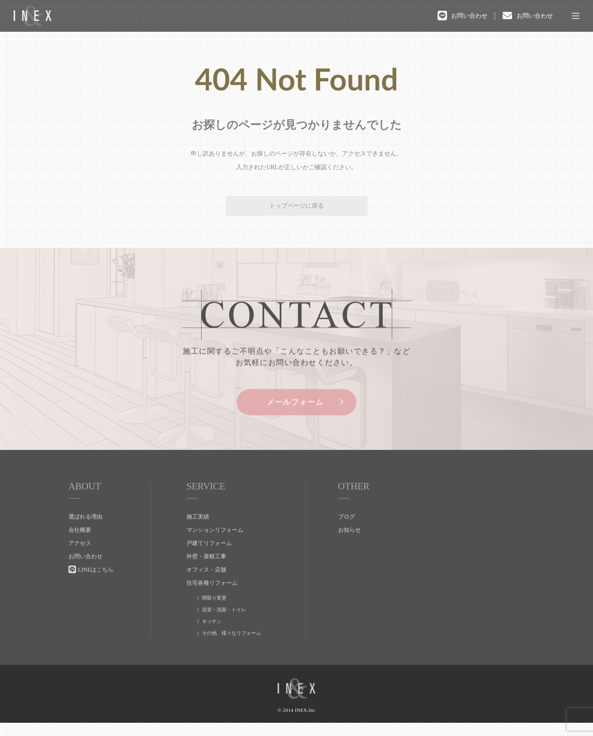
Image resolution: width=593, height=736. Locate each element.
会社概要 (79, 545)
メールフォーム (296, 417)
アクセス (79, 559)
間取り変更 (214, 613)
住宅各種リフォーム (212, 598)
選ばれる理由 (85, 532)
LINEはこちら (95, 585)
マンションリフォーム (214, 545)
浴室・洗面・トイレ (224, 625)
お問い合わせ (469, 15)
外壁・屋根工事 (206, 572)
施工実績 (197, 532)
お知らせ (349, 545)
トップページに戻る (296, 205)
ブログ (346, 532)
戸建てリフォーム (209, 559)
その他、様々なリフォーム (231, 648)
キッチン (212, 637)
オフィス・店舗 (206, 585)
